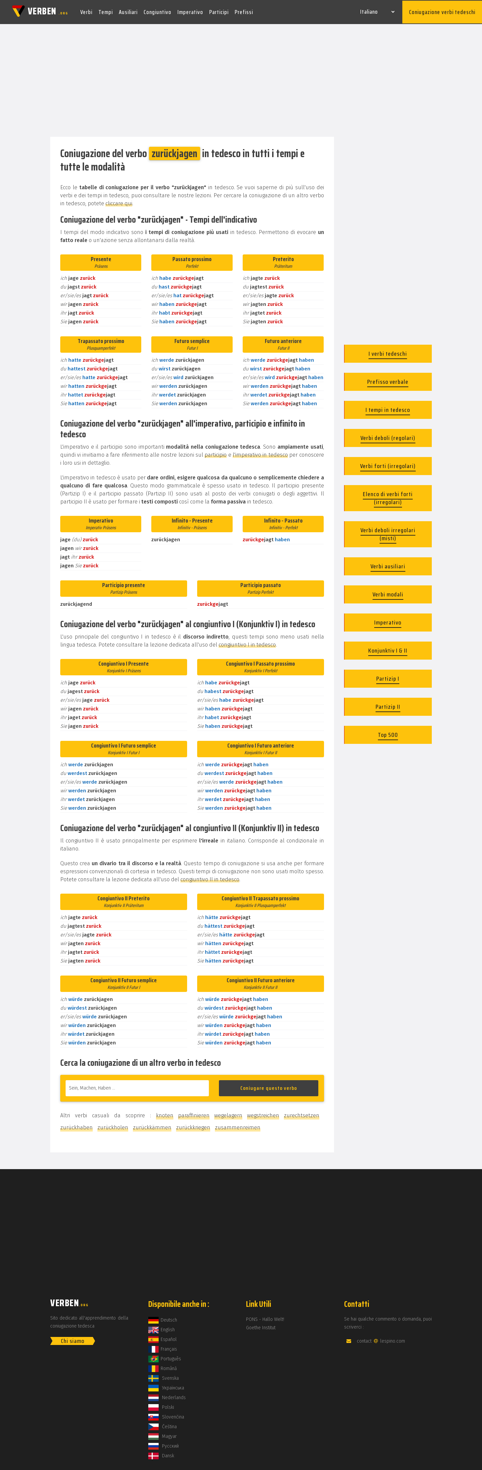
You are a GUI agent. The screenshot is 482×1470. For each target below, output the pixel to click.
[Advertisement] (241, 79)
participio (216, 453)
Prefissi (244, 11)
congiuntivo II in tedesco (209, 878)
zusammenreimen (237, 1126)
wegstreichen (263, 1114)
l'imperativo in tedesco (260, 453)
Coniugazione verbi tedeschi (442, 11)
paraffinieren (194, 1114)
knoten (164, 1114)
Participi (219, 11)
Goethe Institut (260, 1326)
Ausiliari (128, 11)
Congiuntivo (157, 11)
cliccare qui (118, 202)
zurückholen (112, 1126)
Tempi (105, 11)
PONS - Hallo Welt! (265, 1318)
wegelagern (228, 1114)
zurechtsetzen (301, 1114)
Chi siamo (72, 1340)
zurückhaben (76, 1126)
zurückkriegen (193, 1126)
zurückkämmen (152, 1126)
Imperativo (190, 11)
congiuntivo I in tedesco (247, 643)
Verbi (86, 11)
